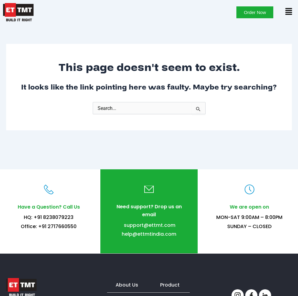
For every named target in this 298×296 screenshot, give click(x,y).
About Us (127, 284)
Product (170, 284)
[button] (289, 12)
